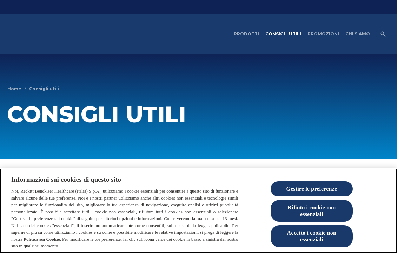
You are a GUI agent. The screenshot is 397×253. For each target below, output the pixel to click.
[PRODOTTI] (246, 34)
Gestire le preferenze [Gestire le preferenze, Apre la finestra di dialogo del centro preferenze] (311, 197)
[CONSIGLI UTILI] (283, 34)
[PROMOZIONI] (323, 34)
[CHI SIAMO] (357, 34)
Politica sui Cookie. (42, 247)
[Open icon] (383, 34)
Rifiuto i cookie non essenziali (311, 219)
